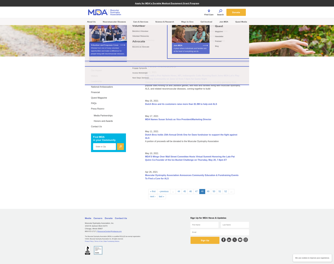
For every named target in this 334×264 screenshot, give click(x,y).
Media (88, 218)
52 (225, 191)
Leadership (96, 81)
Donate (236, 12)
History (94, 76)
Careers (97, 218)
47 (196, 191)
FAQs (94, 103)
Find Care (208, 12)
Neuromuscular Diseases (114, 22)
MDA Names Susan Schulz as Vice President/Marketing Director (178, 119)
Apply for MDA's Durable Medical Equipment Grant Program (167, 3)
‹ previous (164, 191)
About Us (91, 22)
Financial (95, 92)
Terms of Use (98, 241)
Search (220, 12)
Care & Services (140, 22)
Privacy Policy (89, 241)
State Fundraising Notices (111, 241)
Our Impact (96, 70)
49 (208, 191)
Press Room (97, 109)
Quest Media (241, 22)
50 (214, 191)
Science (164, 22)
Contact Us (96, 126)
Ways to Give (187, 22)
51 (220, 191)
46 (190, 191)
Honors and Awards (103, 121)
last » (161, 196)
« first (153, 191)
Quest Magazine (99, 98)
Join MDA (223, 22)
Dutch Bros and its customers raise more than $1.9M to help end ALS (181, 104)
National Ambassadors (102, 87)
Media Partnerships (103, 115)
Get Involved (206, 22)
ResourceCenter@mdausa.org (109, 231)
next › (153, 196)
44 (179, 191)
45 (184, 191)
